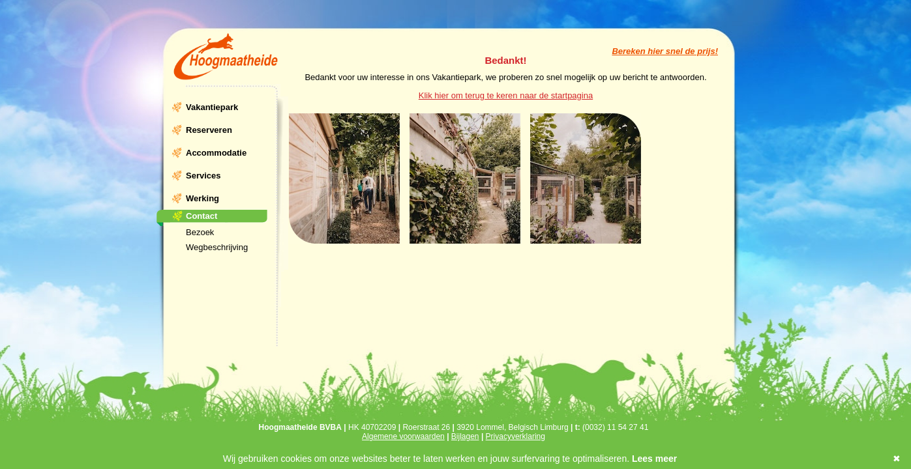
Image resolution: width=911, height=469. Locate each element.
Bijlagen (465, 436)
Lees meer (654, 458)
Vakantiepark (212, 107)
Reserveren (209, 130)
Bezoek (200, 232)
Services (203, 175)
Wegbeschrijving (217, 247)
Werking (202, 198)
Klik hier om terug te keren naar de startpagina (506, 95)
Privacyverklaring (515, 436)
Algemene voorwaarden (403, 436)
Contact (201, 216)
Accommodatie (216, 153)
